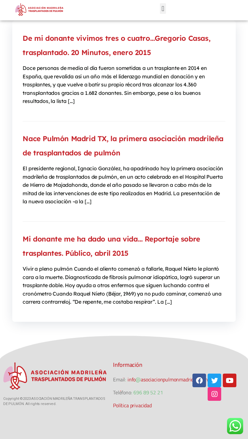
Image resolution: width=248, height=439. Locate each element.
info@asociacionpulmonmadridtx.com (168, 379)
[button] (163, 8)
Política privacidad (132, 405)
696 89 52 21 (148, 392)
